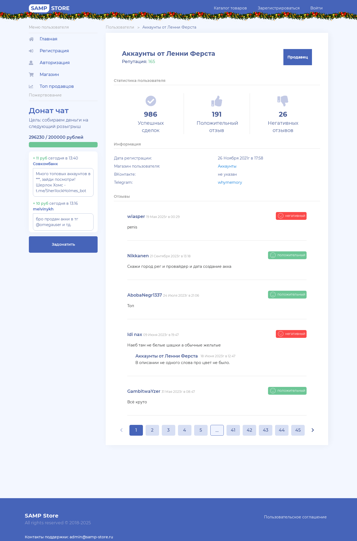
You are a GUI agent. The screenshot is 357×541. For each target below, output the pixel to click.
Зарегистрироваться (279, 8)
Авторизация (49, 62)
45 (298, 430)
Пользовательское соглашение (295, 517)
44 (282, 430)
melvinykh (43, 209)
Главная (43, 38)
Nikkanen (138, 255)
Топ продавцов (51, 86)
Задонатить (63, 244)
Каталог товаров (230, 8)
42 (249, 430)
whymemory (230, 182)
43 (265, 430)
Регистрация (49, 50)
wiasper (136, 216)
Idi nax (134, 334)
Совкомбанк (45, 163)
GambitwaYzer (143, 391)
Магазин (44, 74)
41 (233, 430)
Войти (316, 8)
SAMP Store (42, 515)
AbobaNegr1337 (144, 295)
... (217, 430)
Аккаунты (227, 166)
